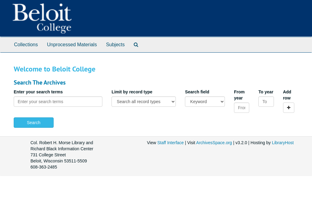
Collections (26, 44)
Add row (287, 94)
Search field (197, 91)
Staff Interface (170, 142)
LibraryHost (283, 142)
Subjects (115, 44)
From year (239, 94)
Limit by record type (132, 91)
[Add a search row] (288, 108)
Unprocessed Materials (72, 44)
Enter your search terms (38, 91)
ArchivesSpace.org (214, 142)
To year (265, 91)
